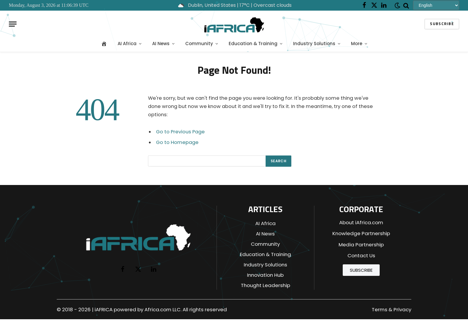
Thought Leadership (265, 285)
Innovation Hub (265, 275)
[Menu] (13, 24)
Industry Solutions (314, 43)
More (356, 43)
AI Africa (127, 43)
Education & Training (253, 43)
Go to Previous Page (180, 131)
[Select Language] (436, 5)
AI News (161, 43)
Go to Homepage (177, 142)
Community (199, 43)
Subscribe (442, 24)
